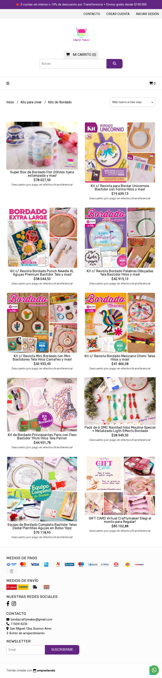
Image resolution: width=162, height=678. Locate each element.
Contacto (92, 14)
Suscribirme (62, 649)
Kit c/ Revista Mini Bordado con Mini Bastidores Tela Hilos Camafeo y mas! (42, 357)
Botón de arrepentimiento (25, 633)
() (81, 54)
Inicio (10, 102)
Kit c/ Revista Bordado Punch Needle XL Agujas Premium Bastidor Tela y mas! (42, 272)
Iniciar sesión (147, 14)
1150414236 (16, 624)
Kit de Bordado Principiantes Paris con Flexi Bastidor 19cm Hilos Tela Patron (42, 436)
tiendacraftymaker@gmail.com (29, 619)
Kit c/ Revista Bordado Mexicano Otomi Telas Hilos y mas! (120, 357)
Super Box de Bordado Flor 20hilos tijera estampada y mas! (42, 174)
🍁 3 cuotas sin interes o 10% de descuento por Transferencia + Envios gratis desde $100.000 (81, 4)
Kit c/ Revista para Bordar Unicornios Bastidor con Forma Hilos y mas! (120, 187)
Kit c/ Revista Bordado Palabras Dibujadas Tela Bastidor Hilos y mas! (120, 272)
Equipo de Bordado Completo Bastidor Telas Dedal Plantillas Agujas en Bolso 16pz (42, 526)
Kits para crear (31, 102)
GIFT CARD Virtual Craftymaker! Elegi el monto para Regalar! (120, 520)
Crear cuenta (118, 14)
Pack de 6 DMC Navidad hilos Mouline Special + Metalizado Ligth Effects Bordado (120, 429)
